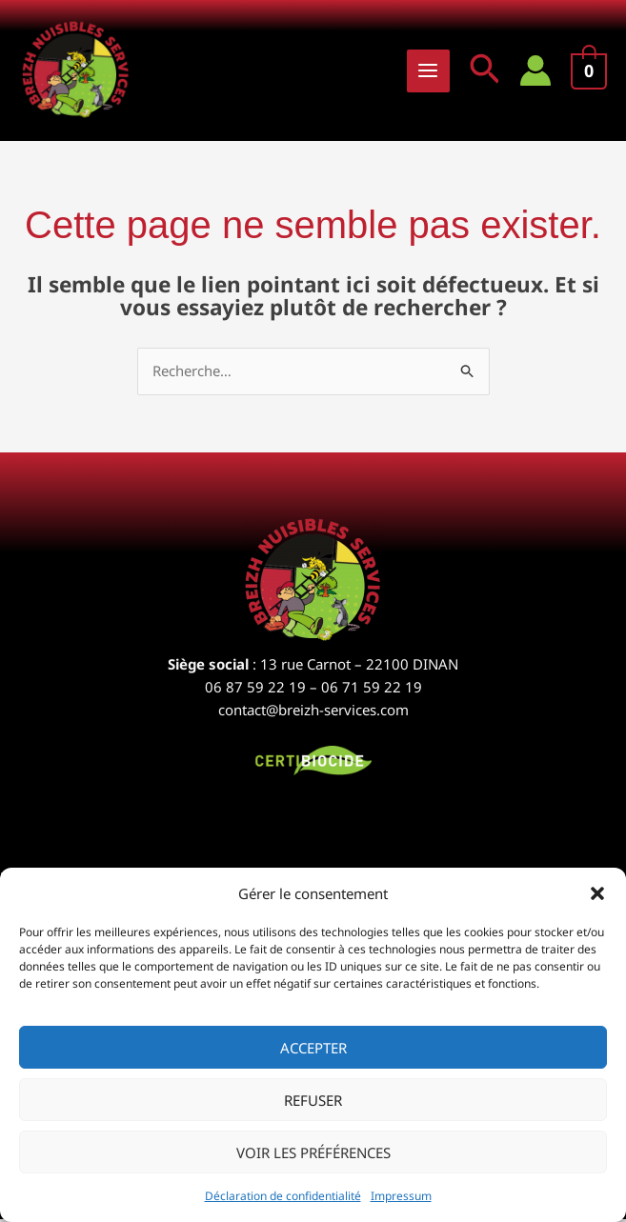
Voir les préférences (313, 1152)
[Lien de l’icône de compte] (535, 71)
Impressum (401, 1196)
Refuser (313, 1100)
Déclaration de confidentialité (283, 1196)
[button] (597, 893)
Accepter (313, 1047)
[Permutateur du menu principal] (428, 71)
